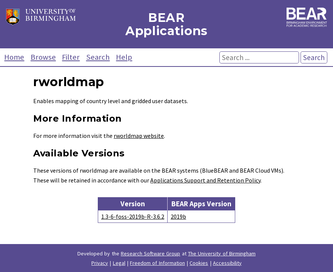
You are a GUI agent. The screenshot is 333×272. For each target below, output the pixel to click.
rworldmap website (139, 135)
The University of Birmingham (222, 253)
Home (14, 57)
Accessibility (227, 263)
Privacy (99, 263)
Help (124, 57)
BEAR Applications (166, 24)
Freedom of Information (157, 263)
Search (98, 57)
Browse (43, 57)
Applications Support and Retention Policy (205, 180)
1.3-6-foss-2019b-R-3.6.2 (132, 216)
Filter (71, 57)
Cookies (199, 263)
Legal (119, 263)
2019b (178, 216)
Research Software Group (150, 253)
